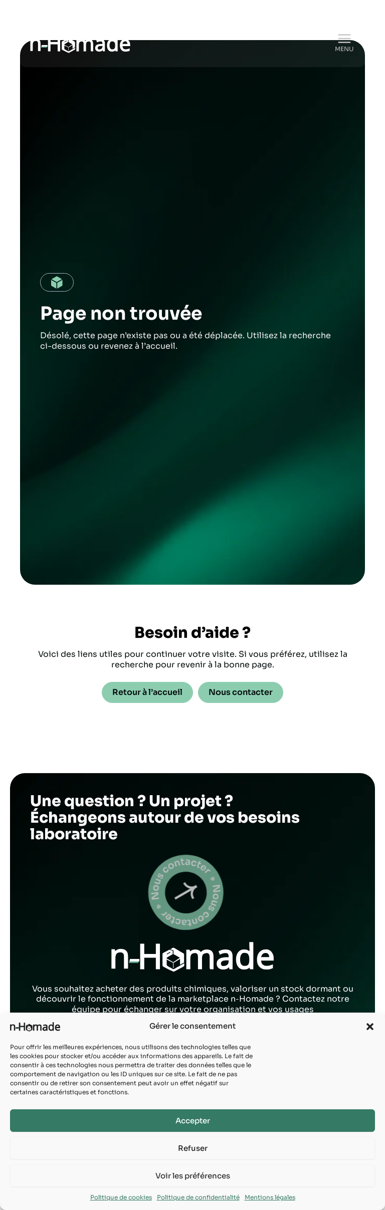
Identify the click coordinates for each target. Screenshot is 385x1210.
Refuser (193, 1148)
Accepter (192, 1120)
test (172, 892)
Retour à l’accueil (147, 692)
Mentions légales (270, 1197)
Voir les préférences (192, 1175)
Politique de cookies (121, 1197)
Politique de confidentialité (198, 1197)
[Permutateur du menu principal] (344, 39)
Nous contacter (241, 692)
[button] (370, 1027)
